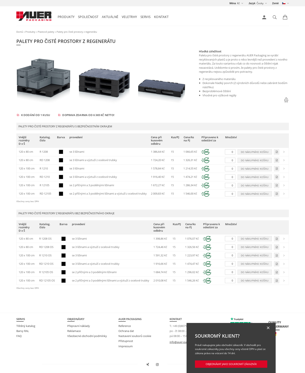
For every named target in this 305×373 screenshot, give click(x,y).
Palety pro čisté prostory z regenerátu (77, 31)
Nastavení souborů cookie (134, 336)
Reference (124, 326)
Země (275, 3)
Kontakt (161, 17)
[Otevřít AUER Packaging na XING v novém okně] (148, 365)
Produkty (66, 17)
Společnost (88, 17)
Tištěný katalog (25, 326)
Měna (233, 3)
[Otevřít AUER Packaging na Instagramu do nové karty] (157, 365)
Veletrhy (129, 17)
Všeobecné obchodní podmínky (87, 336)
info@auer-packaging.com (186, 342)
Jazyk (251, 3)
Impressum (125, 346)
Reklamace (74, 331)
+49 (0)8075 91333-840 (186, 326)
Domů (19, 31)
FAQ (19, 336)
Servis (145, 17)
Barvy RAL (22, 331)
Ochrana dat (126, 331)
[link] (264, 17)
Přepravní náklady (78, 326)
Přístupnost (125, 341)
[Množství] (230, 152)
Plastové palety (46, 31)
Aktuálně (110, 17)
